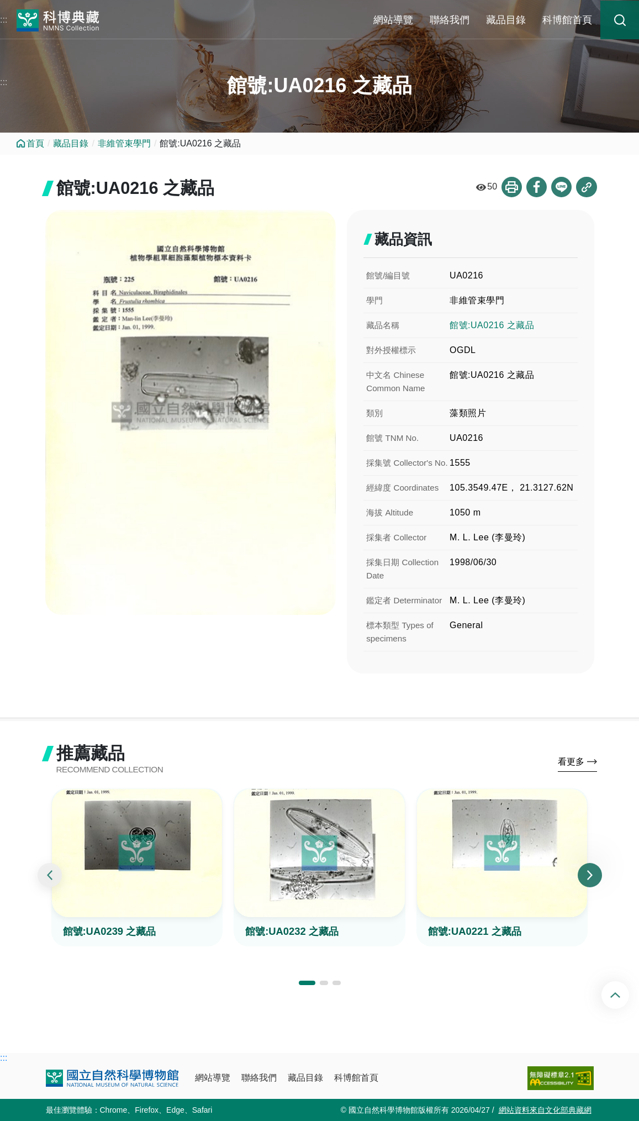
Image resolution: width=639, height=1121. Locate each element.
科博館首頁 (567, 19)
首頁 (35, 143)
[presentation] (50, 877)
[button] (307, 984)
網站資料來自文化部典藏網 (545, 1110)
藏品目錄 (506, 19)
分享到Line (561, 187)
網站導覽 (393, 19)
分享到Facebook (535, 187)
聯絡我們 (449, 19)
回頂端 (624, 995)
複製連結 (586, 187)
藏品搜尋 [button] (619, 20)
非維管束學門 (124, 143)
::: (3, 19)
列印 (510, 187)
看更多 (571, 763)
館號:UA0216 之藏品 (492, 325)
